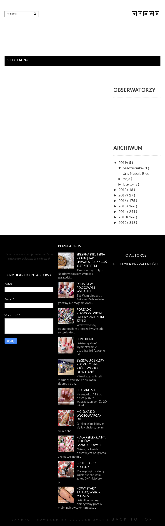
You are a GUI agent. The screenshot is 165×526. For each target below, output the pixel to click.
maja (127, 178)
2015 (122, 206)
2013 (122, 217)
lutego (128, 184)
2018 (122, 189)
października (133, 168)
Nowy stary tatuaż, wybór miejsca (88, 492)
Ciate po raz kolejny (86, 465)
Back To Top (132, 519)
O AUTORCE (135, 255)
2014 (122, 211)
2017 (122, 195)
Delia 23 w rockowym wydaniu (86, 287)
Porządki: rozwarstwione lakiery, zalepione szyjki (91, 315)
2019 (122, 162)
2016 (122, 200)
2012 (122, 222)
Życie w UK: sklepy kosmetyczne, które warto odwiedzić (90, 366)
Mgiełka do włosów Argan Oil (89, 415)
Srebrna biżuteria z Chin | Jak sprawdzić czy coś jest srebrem (92, 260)
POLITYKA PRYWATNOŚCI (135, 264)
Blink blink (85, 339)
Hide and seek (87, 390)
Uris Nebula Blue (135, 173)
